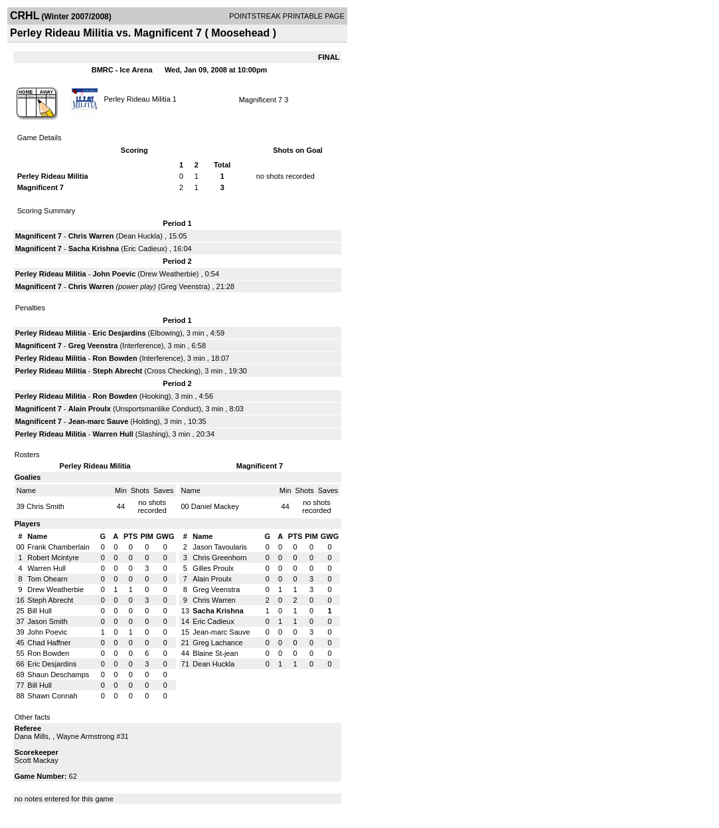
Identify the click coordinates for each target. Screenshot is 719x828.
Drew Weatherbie (168, 274)
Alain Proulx (89, 409)
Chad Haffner (48, 643)
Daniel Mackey (215, 506)
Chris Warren (91, 236)
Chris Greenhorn (219, 558)
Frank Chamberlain (58, 547)
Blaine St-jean (215, 653)
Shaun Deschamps (58, 674)
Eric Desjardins (118, 333)
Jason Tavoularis (220, 547)
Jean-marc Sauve (98, 421)
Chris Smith (45, 506)
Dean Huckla (139, 236)
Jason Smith (47, 621)
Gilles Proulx (213, 568)
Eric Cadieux (144, 249)
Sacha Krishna (93, 249)
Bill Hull (39, 611)
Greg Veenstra (184, 286)
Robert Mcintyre (53, 558)
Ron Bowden (114, 358)
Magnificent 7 (260, 100)
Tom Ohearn (47, 579)
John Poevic (113, 274)
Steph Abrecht (117, 371)
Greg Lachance (217, 643)
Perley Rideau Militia (137, 98)
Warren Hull (112, 434)
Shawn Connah (52, 696)
